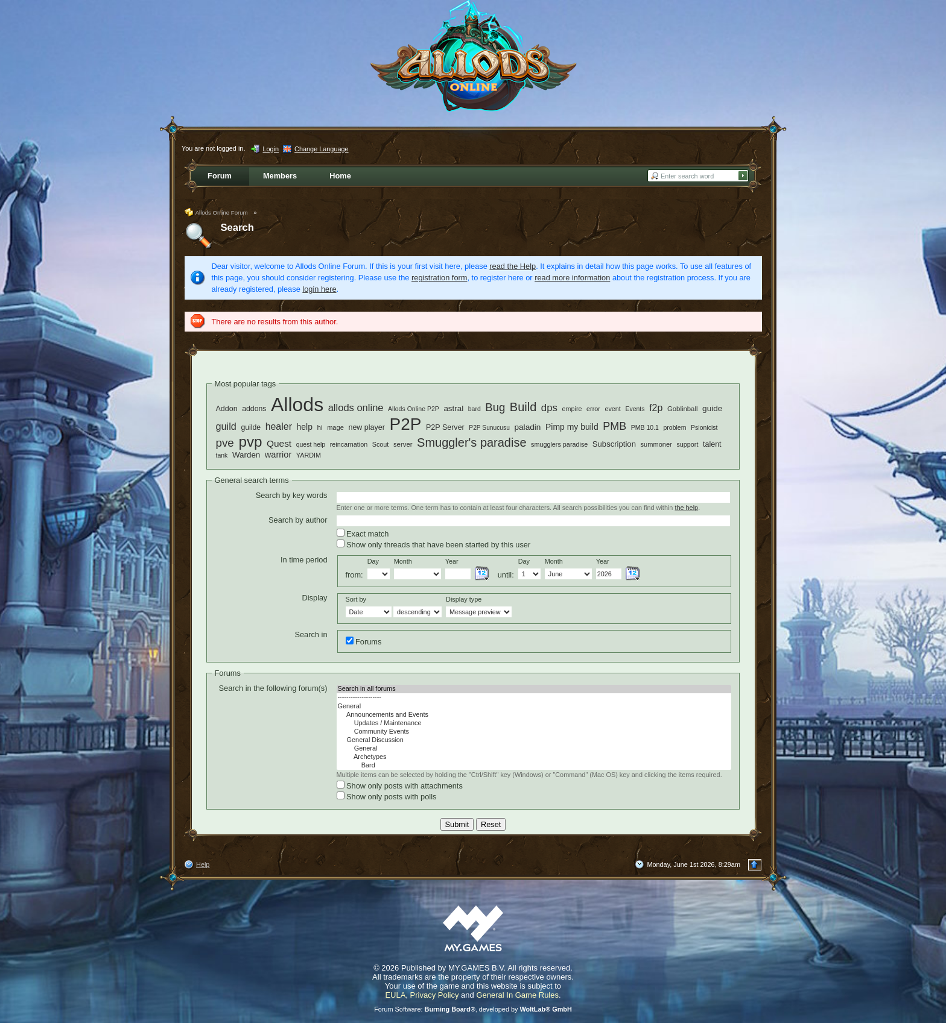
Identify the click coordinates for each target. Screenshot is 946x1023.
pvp (250, 441)
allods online (356, 408)
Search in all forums (534, 689)
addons (254, 408)
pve (225, 442)
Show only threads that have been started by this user (434, 544)
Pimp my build (571, 427)
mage (335, 427)
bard (474, 408)
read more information (572, 277)
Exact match (363, 533)
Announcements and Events (534, 715)
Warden (246, 454)
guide (712, 408)
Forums (364, 641)
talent (712, 444)
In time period (304, 559)
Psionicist (704, 427)
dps (549, 408)
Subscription (614, 444)
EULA (395, 994)
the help (686, 507)
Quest (279, 443)
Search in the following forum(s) (273, 688)
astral (453, 408)
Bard (534, 765)
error (593, 408)
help (305, 427)
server (403, 444)
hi (320, 427)
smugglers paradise (559, 444)
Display (315, 597)
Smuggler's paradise (471, 442)
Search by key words (292, 495)
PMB (614, 426)
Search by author (297, 519)
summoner (655, 444)
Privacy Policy (434, 994)
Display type (463, 599)
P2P (406, 424)
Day (373, 561)
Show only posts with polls (387, 796)
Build (523, 407)
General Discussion (534, 740)
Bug (495, 407)
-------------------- (534, 697)
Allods (297, 404)
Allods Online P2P (413, 408)
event (612, 408)
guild (226, 426)
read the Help (512, 266)
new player (366, 427)
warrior (278, 454)
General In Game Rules (517, 994)
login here (319, 289)
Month (403, 561)
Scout (380, 444)
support (687, 444)
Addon (227, 408)
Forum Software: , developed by (473, 1009)
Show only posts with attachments (400, 785)
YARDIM (308, 455)
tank (222, 455)
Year (452, 561)
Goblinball (682, 408)
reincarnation (348, 444)
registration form (439, 277)
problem (674, 427)
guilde (251, 427)
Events (634, 408)
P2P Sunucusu (489, 427)
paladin (527, 427)
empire (572, 408)
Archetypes (534, 757)
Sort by (356, 599)
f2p (655, 408)
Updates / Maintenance (534, 723)
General (534, 706)
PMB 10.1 (645, 427)
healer (278, 426)
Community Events (534, 732)
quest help (311, 444)
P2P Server (445, 427)
